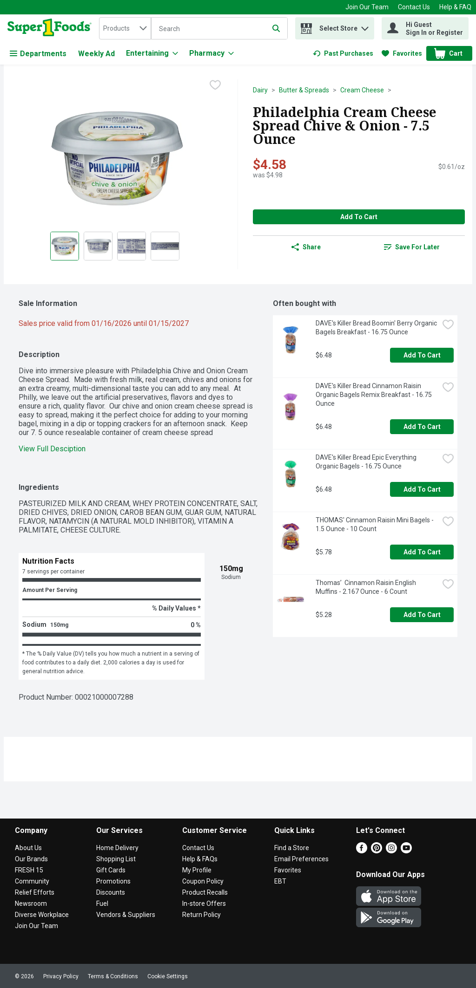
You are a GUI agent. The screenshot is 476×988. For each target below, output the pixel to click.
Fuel (102, 903)
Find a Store (291, 848)
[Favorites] (401, 53)
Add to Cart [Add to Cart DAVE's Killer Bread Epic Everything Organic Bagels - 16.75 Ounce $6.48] (422, 489)
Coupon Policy (203, 881)
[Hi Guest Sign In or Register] (425, 28)
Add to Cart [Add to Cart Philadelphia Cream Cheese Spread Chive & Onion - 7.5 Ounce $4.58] (358, 217)
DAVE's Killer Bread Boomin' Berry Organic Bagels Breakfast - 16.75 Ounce (377, 327)
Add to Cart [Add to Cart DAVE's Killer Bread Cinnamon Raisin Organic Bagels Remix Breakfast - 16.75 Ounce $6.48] (422, 426)
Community (32, 881)
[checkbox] (215, 85)
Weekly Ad (96, 53)
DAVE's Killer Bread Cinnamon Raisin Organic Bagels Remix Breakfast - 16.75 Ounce (374, 394)
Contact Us (414, 7)
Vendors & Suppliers (125, 914)
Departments (38, 53)
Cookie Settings (167, 976)
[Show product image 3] (131, 246)
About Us (28, 848)
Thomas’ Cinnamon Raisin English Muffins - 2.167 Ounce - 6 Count (366, 587)
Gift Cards (111, 870)
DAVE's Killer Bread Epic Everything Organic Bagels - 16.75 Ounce (367, 462)
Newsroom (31, 903)
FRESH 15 (29, 870)
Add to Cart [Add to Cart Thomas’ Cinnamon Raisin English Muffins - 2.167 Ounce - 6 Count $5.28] (422, 614)
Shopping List (116, 859)
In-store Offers (204, 903)
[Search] (219, 29)
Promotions (113, 881)
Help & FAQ (455, 7)
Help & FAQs (200, 859)
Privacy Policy (61, 976)
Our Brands (31, 859)
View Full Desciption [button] (52, 448)
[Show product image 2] (98, 246)
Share (306, 247)
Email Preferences (301, 859)
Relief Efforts (34, 892)
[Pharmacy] (211, 53)
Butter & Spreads (304, 90)
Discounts (110, 892)
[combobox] (125, 28)
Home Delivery (117, 848)
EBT (280, 881)
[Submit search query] (276, 28)
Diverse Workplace (42, 914)
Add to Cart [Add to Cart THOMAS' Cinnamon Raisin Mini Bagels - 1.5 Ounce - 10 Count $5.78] (422, 552)
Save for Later (412, 247)
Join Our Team (367, 7)
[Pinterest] (376, 850)
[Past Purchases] (343, 53)
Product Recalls (205, 892)
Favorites (287, 870)
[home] (51, 28)
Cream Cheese (362, 90)
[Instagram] (391, 850)
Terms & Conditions (113, 976)
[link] (343, 53)
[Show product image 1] (64, 246)
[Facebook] (361, 850)
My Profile (197, 870)
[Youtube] (406, 850)
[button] (365, 26)
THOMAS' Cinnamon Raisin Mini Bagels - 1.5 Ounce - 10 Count (375, 524)
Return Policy (201, 914)
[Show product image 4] (165, 246)
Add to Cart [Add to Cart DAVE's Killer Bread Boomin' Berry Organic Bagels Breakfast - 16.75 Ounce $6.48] (422, 355)
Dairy (260, 90)
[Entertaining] (152, 53)
